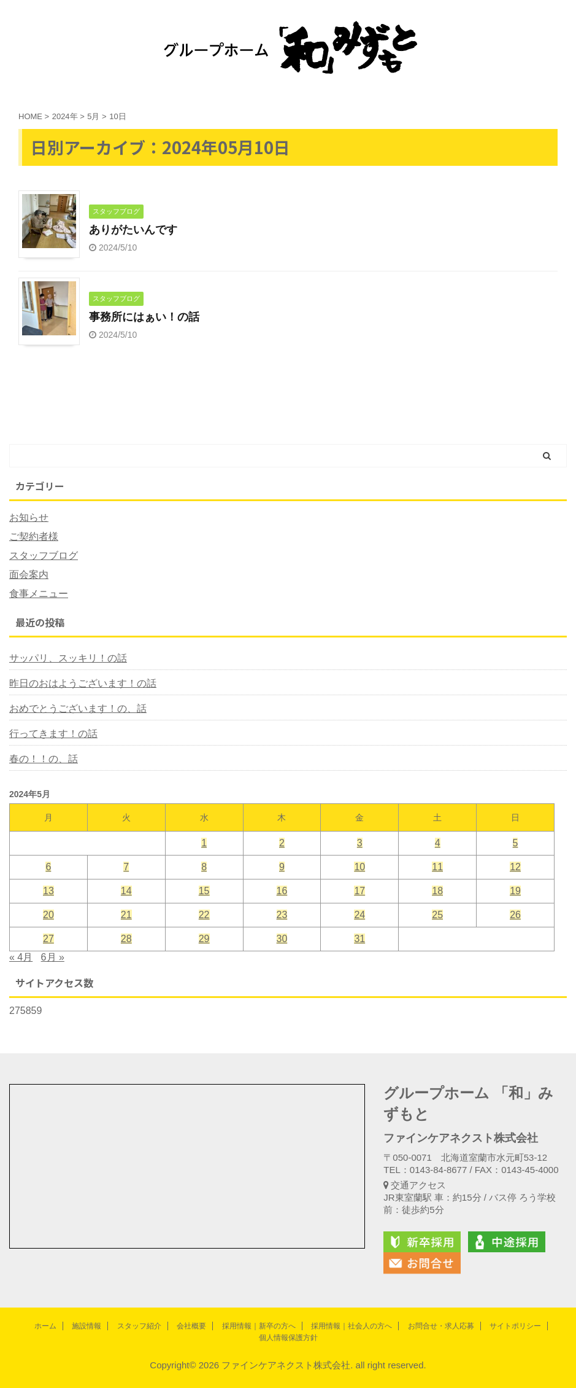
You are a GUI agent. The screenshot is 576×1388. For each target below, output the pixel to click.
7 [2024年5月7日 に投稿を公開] (126, 867)
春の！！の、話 (43, 759)
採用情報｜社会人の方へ (351, 1326)
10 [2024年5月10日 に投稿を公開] (359, 867)
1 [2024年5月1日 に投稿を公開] (204, 843)
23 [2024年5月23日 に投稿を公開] (282, 915)
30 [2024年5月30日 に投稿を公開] (282, 939)
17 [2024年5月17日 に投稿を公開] (359, 891)
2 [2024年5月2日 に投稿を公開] (282, 843)
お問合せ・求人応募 (441, 1326)
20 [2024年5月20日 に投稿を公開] (48, 915)
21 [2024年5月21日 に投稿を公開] (126, 915)
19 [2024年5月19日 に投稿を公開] (515, 891)
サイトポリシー (515, 1326)
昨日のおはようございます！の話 (82, 683)
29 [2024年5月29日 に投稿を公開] (204, 939)
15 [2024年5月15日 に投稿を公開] (204, 891)
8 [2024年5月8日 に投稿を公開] (204, 867)
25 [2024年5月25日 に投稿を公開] (437, 915)
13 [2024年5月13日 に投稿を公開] (48, 891)
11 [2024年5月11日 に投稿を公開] (437, 867)
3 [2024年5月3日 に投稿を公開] (360, 843)
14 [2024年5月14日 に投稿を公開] (126, 891)
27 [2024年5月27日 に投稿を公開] (48, 939)
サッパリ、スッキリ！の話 (68, 658)
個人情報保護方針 (288, 1337)
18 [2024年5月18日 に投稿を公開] (437, 891)
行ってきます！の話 (53, 733)
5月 (93, 116)
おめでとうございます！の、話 (78, 708)
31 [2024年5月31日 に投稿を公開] (359, 939)
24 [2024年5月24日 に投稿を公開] (359, 915)
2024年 (65, 116)
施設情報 (86, 1326)
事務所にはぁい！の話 (144, 317)
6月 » (52, 957)
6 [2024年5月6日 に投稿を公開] (48, 867)
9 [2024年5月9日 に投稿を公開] (282, 867)
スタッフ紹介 (139, 1326)
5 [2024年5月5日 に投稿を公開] (515, 843)
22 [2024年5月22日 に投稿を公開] (204, 915)
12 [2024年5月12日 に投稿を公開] (515, 867)
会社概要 (191, 1326)
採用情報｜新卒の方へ (259, 1326)
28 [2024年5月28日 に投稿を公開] (126, 939)
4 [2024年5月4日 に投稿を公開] (437, 843)
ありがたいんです (133, 230)
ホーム (45, 1326)
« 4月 (21, 957)
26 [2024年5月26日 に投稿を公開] (515, 915)
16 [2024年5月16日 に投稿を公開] (282, 891)
